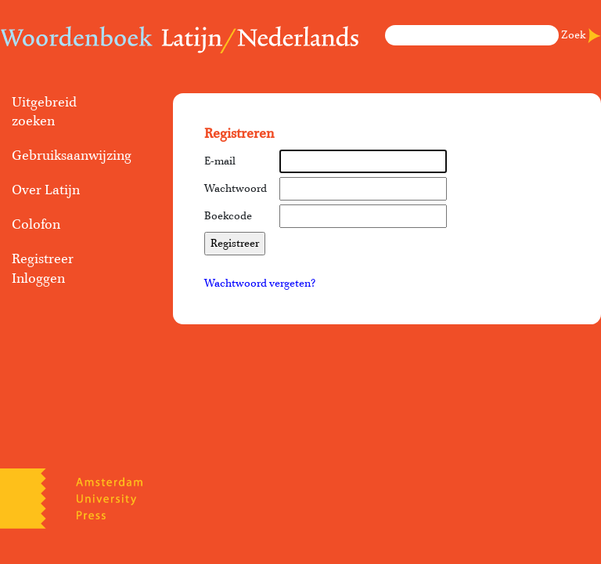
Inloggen (38, 279)
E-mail (220, 161)
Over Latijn (46, 190)
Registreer (43, 259)
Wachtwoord (235, 189)
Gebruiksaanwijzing (67, 156)
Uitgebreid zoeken (44, 112)
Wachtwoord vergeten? (259, 283)
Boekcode (228, 216)
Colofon (36, 225)
